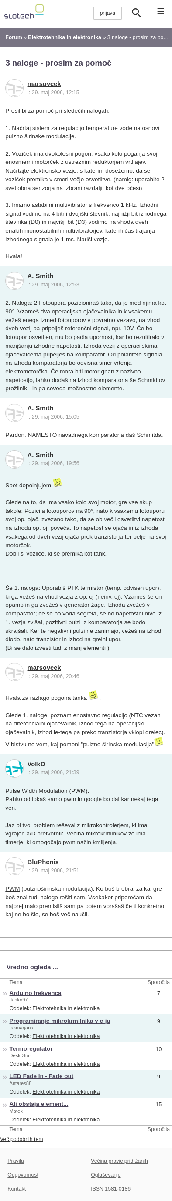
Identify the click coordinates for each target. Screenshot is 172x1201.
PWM (12, 888)
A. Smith (41, 276)
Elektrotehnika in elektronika (66, 1008)
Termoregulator (31, 1048)
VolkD (36, 764)
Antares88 (21, 1083)
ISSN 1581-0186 (111, 1189)
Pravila (15, 1161)
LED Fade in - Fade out (42, 1076)
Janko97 (19, 999)
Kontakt (16, 1189)
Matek (16, 1111)
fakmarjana (22, 1027)
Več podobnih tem (21, 1139)
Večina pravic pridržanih (119, 1161)
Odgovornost (22, 1175)
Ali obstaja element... (39, 1104)
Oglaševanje (105, 1175)
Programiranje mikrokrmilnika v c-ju (60, 1021)
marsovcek (44, 83)
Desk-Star (20, 1055)
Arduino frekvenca (36, 993)
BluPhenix (43, 861)
